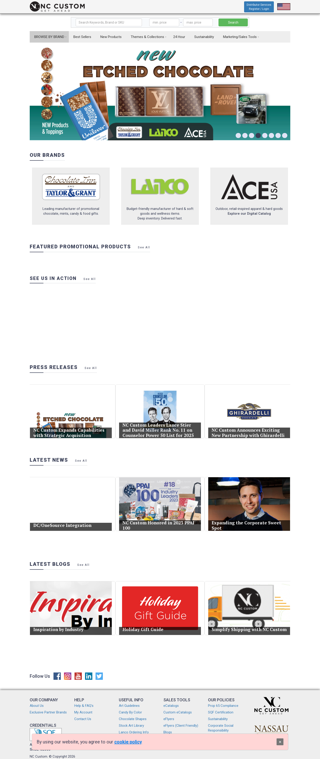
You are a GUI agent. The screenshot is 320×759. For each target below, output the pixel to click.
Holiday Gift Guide (143, 628)
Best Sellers (82, 37)
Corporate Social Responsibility (220, 728)
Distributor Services (259, 7)
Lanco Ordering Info (134, 732)
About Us (37, 706)
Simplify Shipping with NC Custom (249, 628)
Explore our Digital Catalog (249, 213)
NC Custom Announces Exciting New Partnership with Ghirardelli (248, 431)
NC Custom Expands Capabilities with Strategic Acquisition (69, 431)
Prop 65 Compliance (223, 706)
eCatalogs (171, 706)
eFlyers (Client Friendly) (180, 726)
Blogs (167, 732)
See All (144, 247)
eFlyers (168, 719)
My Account (83, 712)
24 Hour (179, 37)
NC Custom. (39, 756)
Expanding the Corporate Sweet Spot (246, 524)
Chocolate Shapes (133, 719)
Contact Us (82, 719)
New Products (111, 37)
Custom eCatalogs (177, 712)
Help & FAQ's (83, 706)
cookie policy (128, 742)
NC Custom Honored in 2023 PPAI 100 (158, 524)
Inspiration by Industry (59, 628)
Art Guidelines (129, 706)
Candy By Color (130, 712)
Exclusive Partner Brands (48, 712)
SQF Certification (220, 712)
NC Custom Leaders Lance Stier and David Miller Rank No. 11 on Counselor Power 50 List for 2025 (158, 429)
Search (233, 22)
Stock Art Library (131, 726)
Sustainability (204, 37)
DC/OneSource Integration (62, 524)
